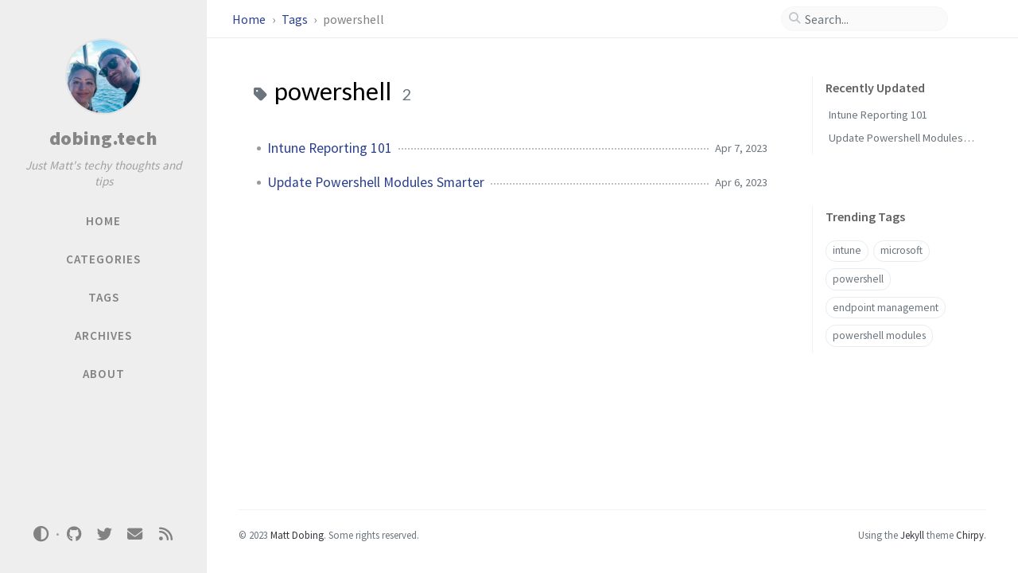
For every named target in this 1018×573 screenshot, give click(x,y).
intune (847, 250)
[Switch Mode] (41, 534)
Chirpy (970, 534)
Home (250, 19)
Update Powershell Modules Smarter (375, 182)
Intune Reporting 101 (329, 148)
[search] (871, 19)
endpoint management (885, 307)
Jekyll (912, 534)
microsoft (901, 250)
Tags (296, 19)
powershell (858, 279)
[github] (74, 534)
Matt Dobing (297, 534)
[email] (135, 534)
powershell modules (879, 335)
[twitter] (104, 534)
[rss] (165, 534)
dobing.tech (103, 138)
